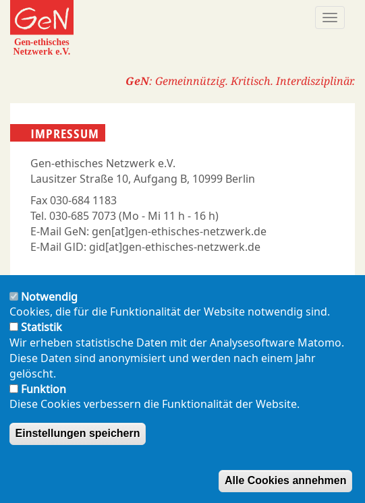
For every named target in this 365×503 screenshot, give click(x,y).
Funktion (43, 389)
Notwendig (49, 296)
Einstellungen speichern (78, 433)
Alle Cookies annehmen (286, 480)
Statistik (41, 327)
